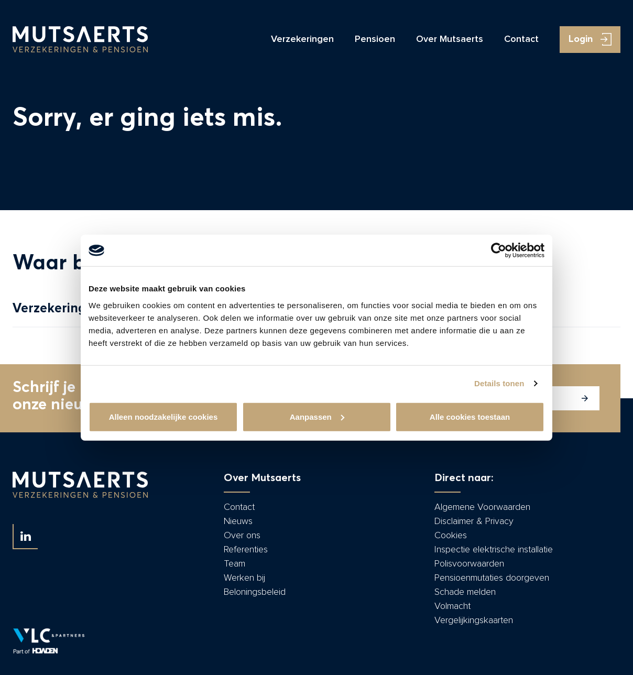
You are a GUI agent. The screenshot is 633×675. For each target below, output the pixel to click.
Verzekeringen (302, 39)
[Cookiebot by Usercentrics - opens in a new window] (498, 250)
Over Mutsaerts (449, 39)
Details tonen (499, 383)
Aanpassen (317, 416)
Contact (521, 39)
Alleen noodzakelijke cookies (163, 416)
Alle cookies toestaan (470, 416)
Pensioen (375, 39)
